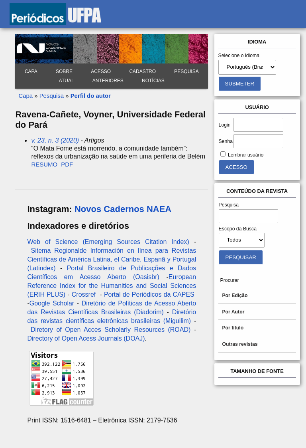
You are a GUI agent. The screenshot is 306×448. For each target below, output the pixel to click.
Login (225, 125)
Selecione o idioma (239, 55)
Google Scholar (51, 303)
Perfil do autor (91, 95)
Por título (232, 328)
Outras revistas (239, 344)
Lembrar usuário (245, 155)
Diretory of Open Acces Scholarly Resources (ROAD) (110, 329)
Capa (31, 71)
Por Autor (233, 312)
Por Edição (234, 295)
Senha (226, 141)
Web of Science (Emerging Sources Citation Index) (108, 241)
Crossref (84, 294)
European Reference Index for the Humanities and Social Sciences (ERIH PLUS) (111, 286)
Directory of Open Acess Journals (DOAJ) (86, 338)
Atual (66, 80)
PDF (67, 164)
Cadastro (142, 71)
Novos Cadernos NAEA (123, 209)
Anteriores (108, 80)
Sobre (64, 71)
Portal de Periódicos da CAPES (149, 294)
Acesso (101, 71)
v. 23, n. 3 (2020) (55, 140)
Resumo (44, 164)
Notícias (153, 80)
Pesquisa (186, 71)
